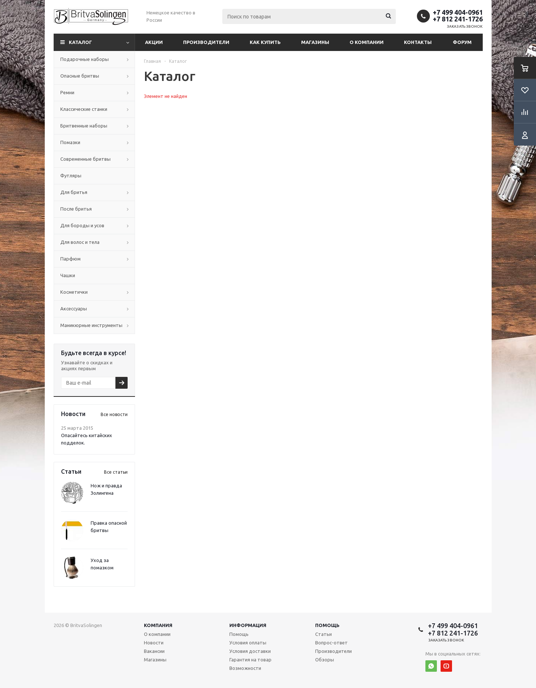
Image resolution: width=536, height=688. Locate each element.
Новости (154, 642)
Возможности (245, 668)
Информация (247, 625)
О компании (367, 42)
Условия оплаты (247, 642)
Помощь (327, 625)
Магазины (315, 42)
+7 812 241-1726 (458, 19)
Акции (154, 42)
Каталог (80, 42)
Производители (206, 42)
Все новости (114, 414)
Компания (158, 625)
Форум (462, 42)
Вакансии (154, 651)
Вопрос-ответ (331, 642)
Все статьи (116, 472)
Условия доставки (250, 651)
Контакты (418, 42)
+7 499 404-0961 (458, 12)
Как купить (265, 42)
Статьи (323, 634)
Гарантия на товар (250, 659)
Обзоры (324, 659)
